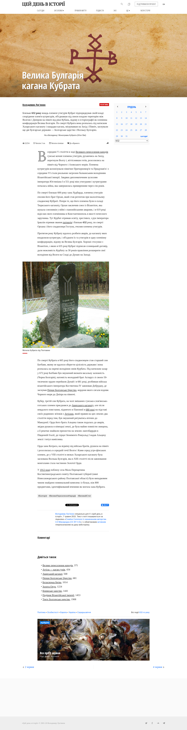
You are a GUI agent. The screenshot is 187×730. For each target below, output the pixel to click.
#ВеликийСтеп (84, 496)
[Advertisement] (132, 185)
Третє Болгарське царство (56, 599)
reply (107, 143)
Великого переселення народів (92, 151)
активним (101, 522)
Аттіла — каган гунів (54, 569)
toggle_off (163, 4)
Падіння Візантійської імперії (58, 595)
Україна (72, 612)
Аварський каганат (52, 573)
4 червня (157, 667)
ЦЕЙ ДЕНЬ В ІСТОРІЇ (43, 4)
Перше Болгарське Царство (61, 390)
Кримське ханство (52, 590)
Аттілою (69, 413)
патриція (67, 222)
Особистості (52, 612)
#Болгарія (42, 496)
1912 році (45, 469)
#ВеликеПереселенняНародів (62, 496)
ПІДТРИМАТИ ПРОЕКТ (146, 4)
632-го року (144, 612)
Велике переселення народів (58, 565)
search (121, 4)
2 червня (29, 667)
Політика (104, 104)
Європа (63, 612)
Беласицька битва (52, 582)
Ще (128, 10)
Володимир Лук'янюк (34, 104)
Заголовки (59, 10)
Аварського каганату (82, 405)
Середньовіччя (84, 612)
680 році (90, 409)
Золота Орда (49, 586)
